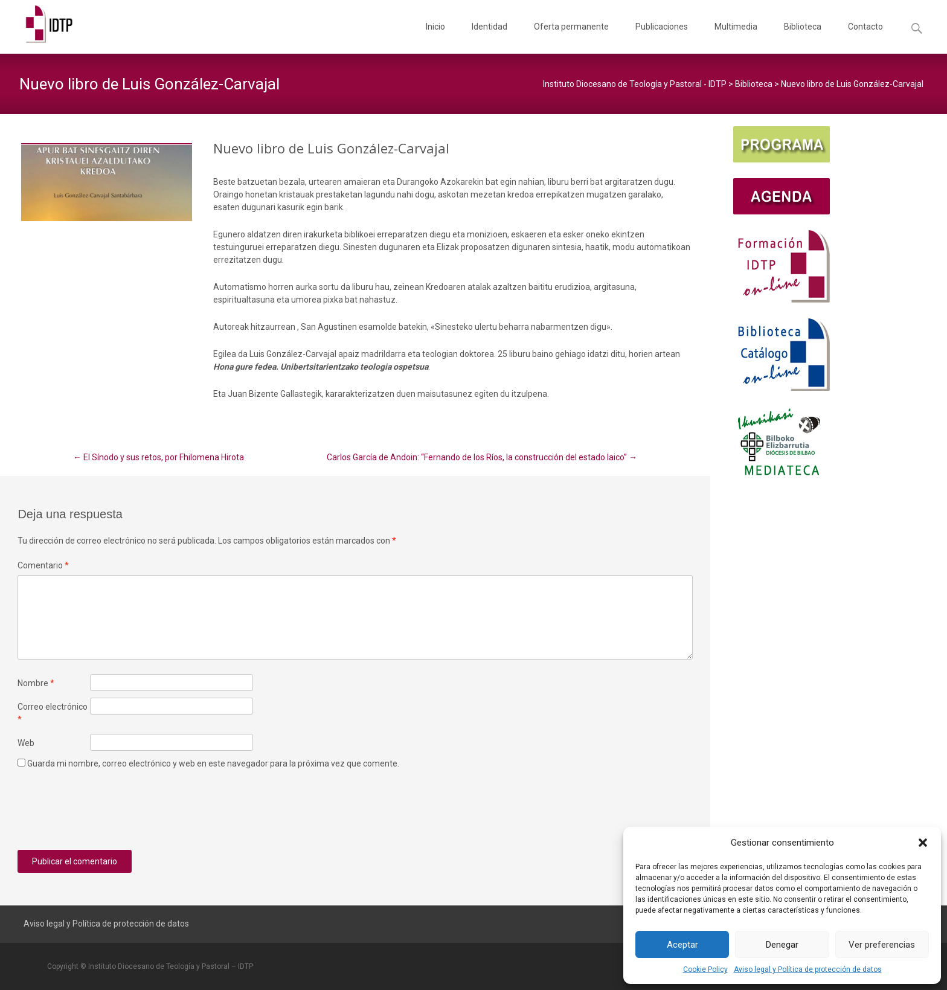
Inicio (435, 37)
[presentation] (109, 814)
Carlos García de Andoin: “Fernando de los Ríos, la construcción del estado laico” (482, 457)
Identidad (489, 37)
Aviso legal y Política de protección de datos (808, 969)
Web (26, 743)
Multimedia (735, 37)
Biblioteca (802, 37)
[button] (923, 843)
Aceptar (682, 944)
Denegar (782, 944)
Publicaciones (661, 37)
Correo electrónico (53, 713)
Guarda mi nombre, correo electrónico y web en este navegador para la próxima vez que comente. (213, 763)
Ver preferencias (882, 944)
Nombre (36, 683)
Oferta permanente (571, 37)
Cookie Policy (705, 969)
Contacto (865, 37)
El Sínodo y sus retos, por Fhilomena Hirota (158, 457)
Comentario (43, 565)
